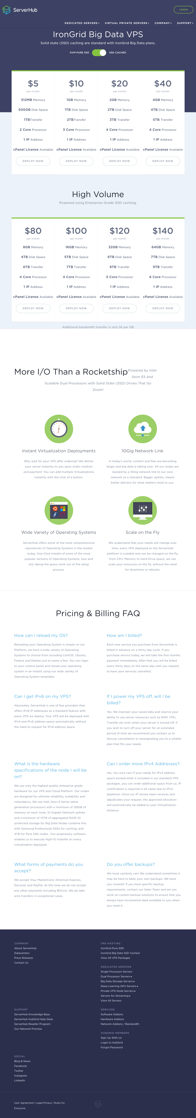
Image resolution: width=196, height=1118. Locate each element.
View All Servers (111, 1000)
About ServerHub (25, 948)
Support (185, 23)
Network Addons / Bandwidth (120, 1024)
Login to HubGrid (112, 1042)
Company (163, 23)
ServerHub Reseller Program (32, 1024)
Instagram (20, 1075)
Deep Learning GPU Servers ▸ (119, 986)
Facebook (20, 1066)
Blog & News (22, 1061)
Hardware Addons (112, 1019)
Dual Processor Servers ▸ (116, 976)
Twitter (18, 1071)
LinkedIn (19, 1080)
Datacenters (22, 953)
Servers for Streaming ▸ (116, 996)
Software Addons (112, 1014)
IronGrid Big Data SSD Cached (120, 953)
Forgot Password (112, 1047)
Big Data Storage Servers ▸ (118, 981)
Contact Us (21, 962)
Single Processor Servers (116, 971)
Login (183, 9)
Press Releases (23, 958)
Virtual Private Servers (127, 23)
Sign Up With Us (111, 1038)
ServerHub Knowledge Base (32, 1014)
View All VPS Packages (115, 958)
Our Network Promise (28, 1029)
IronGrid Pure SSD (112, 948)
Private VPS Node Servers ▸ (118, 991)
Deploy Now (33, 161)
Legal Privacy (44, 1103)
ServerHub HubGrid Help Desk (33, 1019)
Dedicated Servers (82, 23)
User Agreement (24, 1103)
